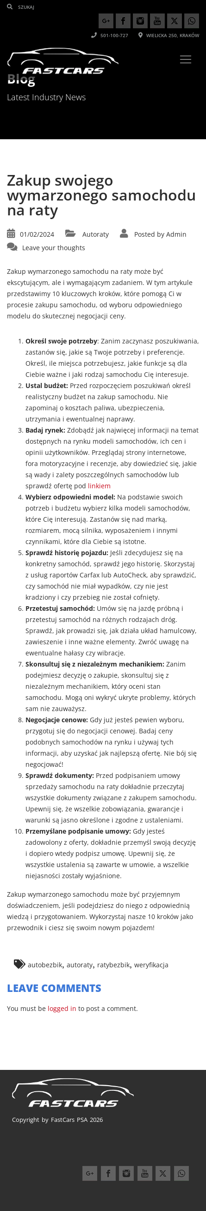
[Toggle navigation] (186, 59)
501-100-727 (109, 35)
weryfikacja (151, 964)
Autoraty (95, 234)
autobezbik (45, 964)
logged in (62, 1008)
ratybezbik (113, 964)
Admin (176, 234)
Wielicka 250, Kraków (168, 35)
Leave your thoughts (53, 247)
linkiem (99, 485)
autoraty (80, 964)
